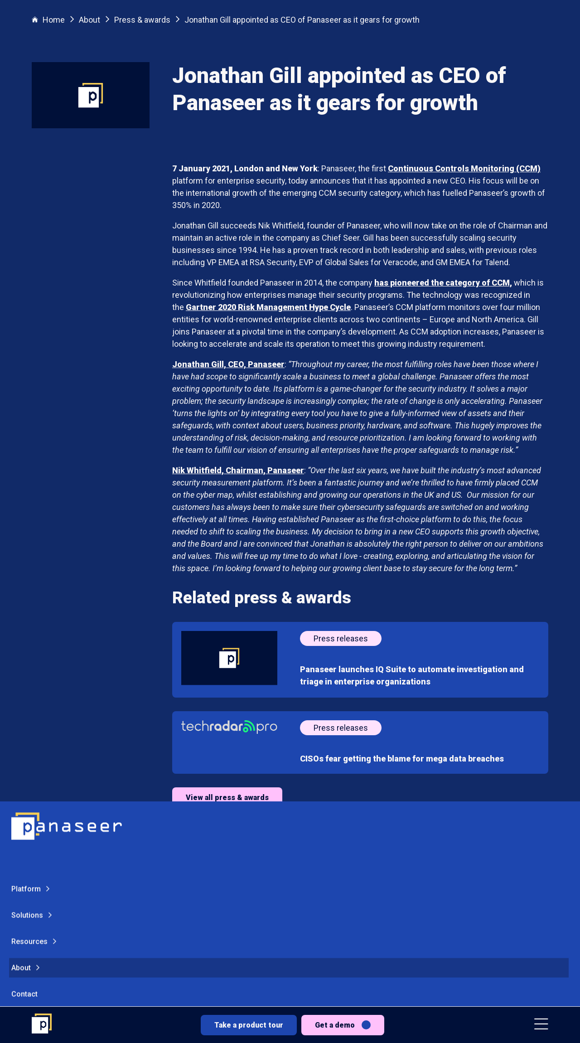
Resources (29, 756)
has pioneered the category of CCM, (443, 282)
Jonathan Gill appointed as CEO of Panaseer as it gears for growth (302, 19)
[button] (541, 1025)
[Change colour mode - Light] (67, 905)
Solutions (27, 730)
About (21, 783)
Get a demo (335, 1025)
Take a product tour (248, 1025)
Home (48, 20)
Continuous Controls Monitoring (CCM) (464, 168)
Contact (24, 809)
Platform (26, 704)
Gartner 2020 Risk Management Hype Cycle (268, 307)
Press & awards (142, 19)
